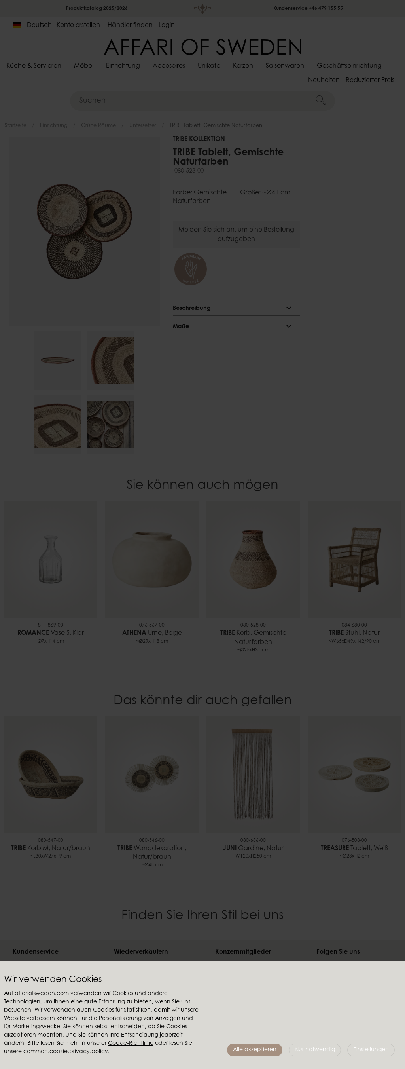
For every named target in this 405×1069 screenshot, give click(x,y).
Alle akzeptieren (254, 1050)
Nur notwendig (315, 1050)
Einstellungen (371, 1050)
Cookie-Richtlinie (130, 1043)
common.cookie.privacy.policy (65, 1052)
